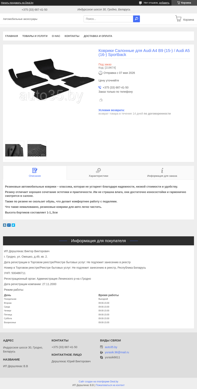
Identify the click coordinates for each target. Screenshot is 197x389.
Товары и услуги (34, 36)
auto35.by (111, 347)
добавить (164, 2)
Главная (11, 36)
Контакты (72, 36)
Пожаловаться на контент (110, 385)
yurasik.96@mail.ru (117, 352)
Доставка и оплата (98, 36)
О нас (56, 36)
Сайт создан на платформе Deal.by (98, 381)
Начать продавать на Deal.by (17, 2)
